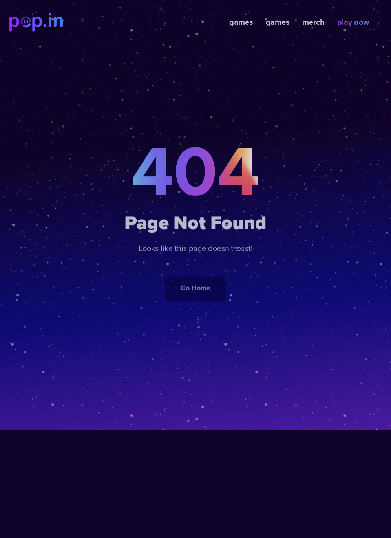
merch (313, 22)
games (241, 22)
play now (353, 22)
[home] (36, 22)
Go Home (195, 294)
